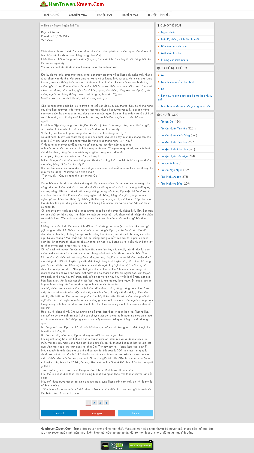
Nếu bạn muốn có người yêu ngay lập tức (185, 106)
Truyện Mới (130, 15)
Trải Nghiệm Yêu (171, 176)
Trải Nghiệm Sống (172, 183)
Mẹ (162, 75)
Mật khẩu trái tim (171, 53)
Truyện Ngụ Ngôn (171, 170)
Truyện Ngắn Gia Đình (174, 149)
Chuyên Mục (78, 15)
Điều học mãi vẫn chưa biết (177, 82)
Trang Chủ (51, 15)
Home (47, 25)
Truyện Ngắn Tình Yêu (66, 25)
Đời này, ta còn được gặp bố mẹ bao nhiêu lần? (185, 97)
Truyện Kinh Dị (169, 163)
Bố (162, 89)
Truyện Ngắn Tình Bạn (174, 142)
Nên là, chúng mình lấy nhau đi (180, 39)
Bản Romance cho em (174, 46)
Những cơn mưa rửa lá (174, 60)
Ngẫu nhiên (168, 32)
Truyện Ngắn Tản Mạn (174, 156)
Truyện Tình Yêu (159, 15)
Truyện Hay (104, 15)
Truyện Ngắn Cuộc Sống (175, 135)
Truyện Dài (167, 121)
